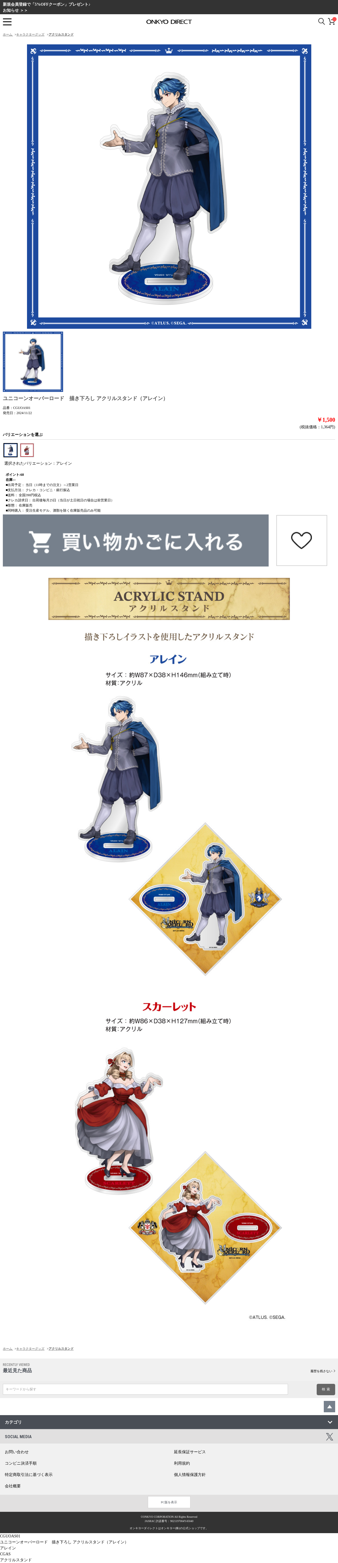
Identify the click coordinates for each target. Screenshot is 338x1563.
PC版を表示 (169, 1502)
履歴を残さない (321, 1371)
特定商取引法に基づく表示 (29, 1475)
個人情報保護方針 (190, 1475)
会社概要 (13, 1486)
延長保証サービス (190, 1452)
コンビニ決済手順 (21, 1463)
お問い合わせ (17, 1452)
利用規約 (182, 1463)
